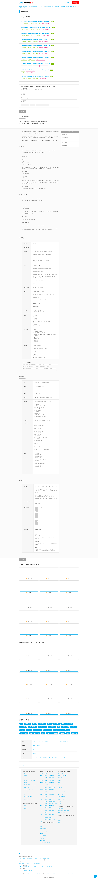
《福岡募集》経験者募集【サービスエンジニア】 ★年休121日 (35, 70)
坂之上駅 (34, 749)
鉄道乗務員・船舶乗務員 (59, 730)
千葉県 (50, 782)
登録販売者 (29, 730)
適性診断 (48, 858)
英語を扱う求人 (31, 870)
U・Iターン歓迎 (42, 757)
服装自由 (42, 838)
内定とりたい (56, 723)
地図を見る (38, 538)
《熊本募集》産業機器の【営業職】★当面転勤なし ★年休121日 (35, 39)
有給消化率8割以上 (44, 828)
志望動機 (44, 858)
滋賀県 (46, 799)
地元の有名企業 (24, 726)
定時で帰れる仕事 (24, 733)
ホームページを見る (39, 531)
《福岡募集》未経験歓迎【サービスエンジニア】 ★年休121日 (35, 76)
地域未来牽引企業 (32, 726)
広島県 (46, 807)
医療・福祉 (25, 782)
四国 (41, 810)
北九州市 (46, 819)
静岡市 (46, 798)
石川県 (50, 792)
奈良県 (50, 801)
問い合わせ (41, 873)
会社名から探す (61, 808)
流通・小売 (60, 787)
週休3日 (49, 723)
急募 (41, 826)
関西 (41, 799)
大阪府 (53, 799)
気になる (30, 578)
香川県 (50, 810)
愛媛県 (53, 810)
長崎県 (53, 814)
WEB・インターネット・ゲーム (29, 789)
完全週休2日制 (43, 835)
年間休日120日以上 (57, 757)
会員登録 (75, 3)
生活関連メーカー (61, 780)
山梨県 (50, 789)
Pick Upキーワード (29, 863)
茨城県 (46, 780)
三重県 (46, 796)
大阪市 (50, 803)
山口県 (50, 807)
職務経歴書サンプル (30, 858)
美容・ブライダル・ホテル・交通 (29, 780)
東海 (41, 794)
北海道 (42, 773)
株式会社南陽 (57, 6)
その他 (59, 803)
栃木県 (50, 780)
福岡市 (50, 819)
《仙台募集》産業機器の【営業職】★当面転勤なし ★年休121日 (35, 63)
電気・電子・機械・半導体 (28, 792)
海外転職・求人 (50, 866)
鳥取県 (46, 805)
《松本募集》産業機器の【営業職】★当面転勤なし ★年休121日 (35, 45)
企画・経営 (25, 775)
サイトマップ (35, 873)
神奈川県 (46, 784)
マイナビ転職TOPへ (24, 853)
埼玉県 (46, 782)
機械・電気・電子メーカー (62, 775)
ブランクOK (64, 757)
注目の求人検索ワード (34, 733)
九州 (41, 814)
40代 (21, 723)
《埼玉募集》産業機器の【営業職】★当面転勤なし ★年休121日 (35, 51)
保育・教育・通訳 (27, 784)
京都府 (50, 799)
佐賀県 (50, 814)
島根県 (50, 805)
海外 (41, 821)
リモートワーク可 (44, 831)
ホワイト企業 (27, 723)
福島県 (53, 777)
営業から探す (25, 6)
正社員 (43, 733)
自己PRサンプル (38, 858)
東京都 (53, 782)
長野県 (53, 789)
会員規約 (21, 873)
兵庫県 (46, 801)
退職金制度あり (43, 837)
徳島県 (46, 810)
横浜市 (46, 787)
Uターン (53, 858)
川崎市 (50, 787)
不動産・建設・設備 (61, 796)
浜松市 (50, 798)
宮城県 (53, 775)
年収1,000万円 (42, 723)
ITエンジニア (26, 791)
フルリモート (74, 726)
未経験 (68, 733)
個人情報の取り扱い (28, 873)
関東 (59, 726)
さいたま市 (47, 785)
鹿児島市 (38, 745)
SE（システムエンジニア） (67, 723)
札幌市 (46, 773)
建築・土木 (25, 794)
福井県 (53, 792)
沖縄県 (50, 817)
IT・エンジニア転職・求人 (24, 866)
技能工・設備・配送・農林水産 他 (29, 798)
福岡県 (46, 814)
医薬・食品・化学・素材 (28, 796)
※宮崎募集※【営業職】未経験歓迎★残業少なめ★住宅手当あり (35, 33)
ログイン (68, 2)
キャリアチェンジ (42, 726)
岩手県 (50, 775)
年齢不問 (35, 723)
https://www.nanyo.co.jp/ (39, 471)
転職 (20, 863)
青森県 (46, 775)
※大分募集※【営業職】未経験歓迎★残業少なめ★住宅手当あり (35, 21)
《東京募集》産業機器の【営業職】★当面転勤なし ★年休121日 (35, 57)
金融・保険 (60, 792)
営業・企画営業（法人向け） (49, 6)
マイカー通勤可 (43, 840)
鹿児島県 (34, 745)
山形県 (50, 777)
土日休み (25, 870)
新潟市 (46, 791)
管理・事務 (25, 777)
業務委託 (25, 808)
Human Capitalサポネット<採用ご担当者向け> (66, 873)
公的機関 (59, 801)
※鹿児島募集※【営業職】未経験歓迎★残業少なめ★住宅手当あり (36, 27)
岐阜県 (46, 794)
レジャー (59, 785)
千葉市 (51, 785)
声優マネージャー (48, 730)
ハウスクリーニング (38, 730)
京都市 (46, 803)
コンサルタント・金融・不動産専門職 (30, 785)
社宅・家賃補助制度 (49, 757)
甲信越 (42, 789)
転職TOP (20, 6)
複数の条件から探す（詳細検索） (64, 810)
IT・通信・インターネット (62, 773)
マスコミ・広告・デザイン (62, 791)
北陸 (41, 792)
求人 (24, 863)
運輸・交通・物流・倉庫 (62, 798)
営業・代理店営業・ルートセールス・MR (37, 6)
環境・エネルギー (61, 799)
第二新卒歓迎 (35, 757)
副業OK (42, 833)
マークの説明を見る (56, 370)
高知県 (46, 812)
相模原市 (53, 787)
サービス (59, 784)
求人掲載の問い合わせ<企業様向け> (51, 873)
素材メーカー (60, 777)
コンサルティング (61, 794)
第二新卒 (62, 733)
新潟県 (46, 789)
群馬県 (53, 780)
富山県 (46, 792)
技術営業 (22, 730)
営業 (29, 6)
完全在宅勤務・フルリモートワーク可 (47, 830)
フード (59, 789)
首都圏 (42, 782)
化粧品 (68, 730)
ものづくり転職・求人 (34, 866)
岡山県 (53, 805)
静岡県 (50, 794)
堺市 (52, 803)
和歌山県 (53, 801)
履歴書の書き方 (22, 858)
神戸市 (55, 803)
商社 (59, 782)
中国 (41, 805)
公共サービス (26, 799)
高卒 (59, 822)
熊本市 (54, 819)
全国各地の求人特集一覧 (62, 812)
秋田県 (46, 777)
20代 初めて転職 (65, 726)
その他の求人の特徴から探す (46, 842)
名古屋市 (53, 798)
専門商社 (34, 753)
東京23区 (54, 785)
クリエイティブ (26, 787)
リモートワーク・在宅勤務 (52, 733)
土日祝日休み (74, 733)
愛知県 (53, 794)
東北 (41, 775)
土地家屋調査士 (52, 726)
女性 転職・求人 (43, 866)
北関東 (42, 780)
